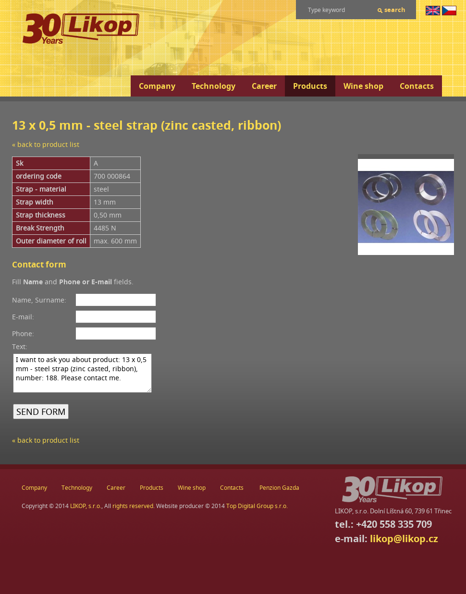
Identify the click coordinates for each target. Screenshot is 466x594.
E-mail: (23, 316)
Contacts (417, 86)
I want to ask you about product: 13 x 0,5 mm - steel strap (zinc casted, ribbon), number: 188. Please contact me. (82, 373)
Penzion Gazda (279, 488)
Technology (213, 86)
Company (157, 86)
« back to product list (45, 144)
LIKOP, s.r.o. (85, 506)
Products (310, 86)
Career (264, 86)
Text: (19, 346)
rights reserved (132, 506)
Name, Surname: (39, 299)
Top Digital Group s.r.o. (257, 506)
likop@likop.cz (404, 538)
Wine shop (363, 86)
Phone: (23, 333)
